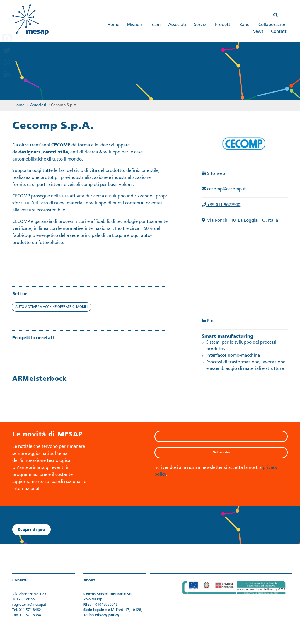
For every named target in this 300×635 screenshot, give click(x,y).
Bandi (245, 25)
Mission (134, 25)
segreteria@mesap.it (29, 605)
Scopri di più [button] (31, 530)
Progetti (223, 25)
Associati (177, 25)
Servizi (200, 25)
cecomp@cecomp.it (224, 189)
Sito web (213, 174)
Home (113, 25)
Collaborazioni (273, 25)
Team (155, 25)
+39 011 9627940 (221, 205)
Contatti (279, 32)
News (257, 32)
